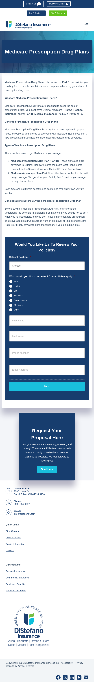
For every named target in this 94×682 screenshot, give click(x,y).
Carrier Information (15, 544)
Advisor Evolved (26, 666)
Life (15, 291)
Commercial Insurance (17, 577)
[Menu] (86, 25)
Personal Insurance (16, 571)
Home (17, 286)
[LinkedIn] (72, 677)
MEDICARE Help (58, 4)
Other (16, 309)
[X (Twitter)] (65, 677)
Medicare (18, 305)
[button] (47, 469)
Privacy (79, 663)
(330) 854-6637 (22, 504)
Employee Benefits (15, 584)
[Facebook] (58, 677)
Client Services (13, 537)
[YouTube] (79, 677)
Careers (10, 550)
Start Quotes (12, 531)
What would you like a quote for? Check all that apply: (42, 276)
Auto (16, 281)
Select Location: (20, 257)
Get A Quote (36, 13)
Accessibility (67, 663)
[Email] (86, 677)
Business (18, 295)
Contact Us (33, 4)
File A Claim (58, 13)
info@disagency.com (24, 514)
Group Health (20, 300)
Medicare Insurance (16, 590)
